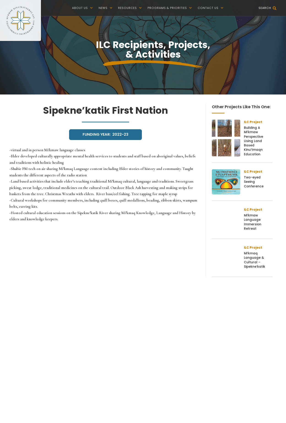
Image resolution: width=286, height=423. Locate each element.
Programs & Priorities (170, 8)
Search (267, 8)
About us (82, 8)
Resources (130, 8)
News (106, 8)
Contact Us (211, 8)
